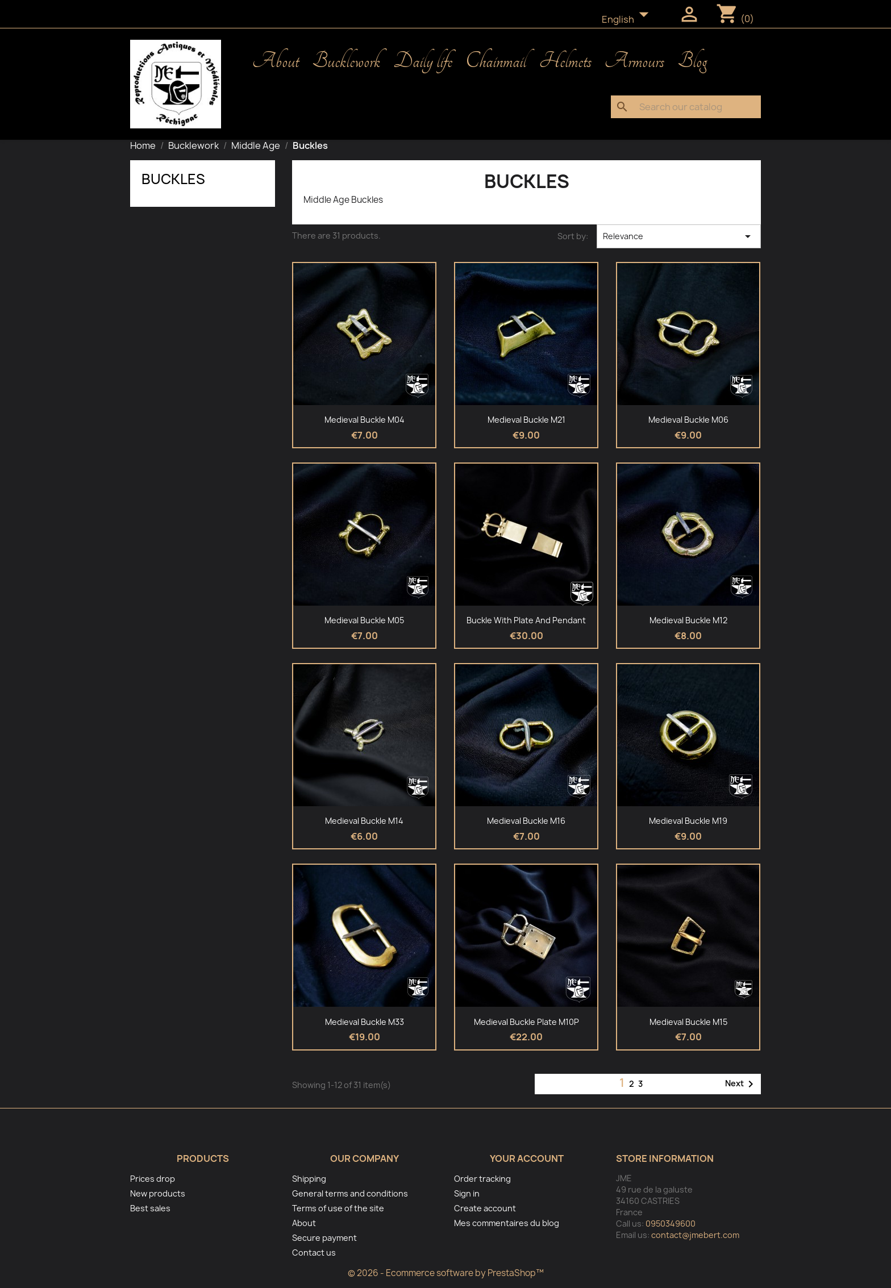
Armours (634, 61)
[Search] (686, 106)
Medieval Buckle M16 (526, 820)
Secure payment (324, 1237)
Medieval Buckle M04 (364, 419)
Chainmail (495, 61)
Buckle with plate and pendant (526, 620)
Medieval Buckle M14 (364, 820)
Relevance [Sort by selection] (679, 236)
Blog (692, 61)
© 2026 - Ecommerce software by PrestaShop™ (446, 1273)
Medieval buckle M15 (688, 1021)
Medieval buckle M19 (688, 820)
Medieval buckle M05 (364, 620)
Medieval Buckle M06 (688, 419)
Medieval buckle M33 (364, 1021)
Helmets (565, 61)
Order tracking (482, 1178)
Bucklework (346, 61)
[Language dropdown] (628, 20)
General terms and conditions (350, 1193)
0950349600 (671, 1223)
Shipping (309, 1178)
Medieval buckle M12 (688, 620)
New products (157, 1193)
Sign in (467, 1193)
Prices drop (152, 1178)
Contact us (314, 1252)
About (275, 61)
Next (741, 1084)
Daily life (422, 61)
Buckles (173, 179)
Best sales (150, 1208)
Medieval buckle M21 (526, 419)
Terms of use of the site (338, 1208)
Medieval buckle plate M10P (526, 1021)
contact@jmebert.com (695, 1234)
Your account (527, 1158)
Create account (485, 1208)
